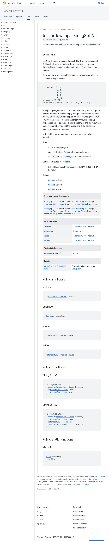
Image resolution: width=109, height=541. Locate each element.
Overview (7, 16)
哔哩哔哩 (41, 524)
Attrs (67, 162)
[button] (16, 19)
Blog (39, 511)
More (46, 16)
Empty (85, 67)
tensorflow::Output (84, 226)
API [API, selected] (54, 3)
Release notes (79, 516)
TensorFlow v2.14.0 (14, 11)
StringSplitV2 (51, 201)
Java (37, 16)
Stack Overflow (79, 520)
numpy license (83, 484)
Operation (78, 231)
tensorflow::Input (55, 204)
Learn (41, 3)
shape (46, 236)
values (47, 240)
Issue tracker (78, 511)
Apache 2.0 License (92, 479)
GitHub (101, 3)
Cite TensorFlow (79, 528)
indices (47, 226)
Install (32, 3)
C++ (79, 29)
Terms (40, 537)
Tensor (67, 152)
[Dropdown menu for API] (59, 3)
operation (48, 231)
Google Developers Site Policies (60, 482)
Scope (59, 147)
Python (19, 16)
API (55, 29)
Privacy (48, 537)
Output (51, 180)
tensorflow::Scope (76, 201)
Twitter (40, 520)
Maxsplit (48, 253)
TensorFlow (47, 29)
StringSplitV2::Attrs (60, 213)
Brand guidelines (80, 524)
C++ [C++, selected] (28, 16)
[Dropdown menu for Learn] (47, 3)
